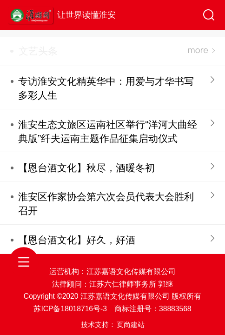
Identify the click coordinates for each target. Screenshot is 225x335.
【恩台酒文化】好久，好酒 (76, 239)
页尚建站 (131, 324)
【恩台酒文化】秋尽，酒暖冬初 (86, 167)
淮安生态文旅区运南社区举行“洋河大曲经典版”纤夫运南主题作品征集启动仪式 (107, 131)
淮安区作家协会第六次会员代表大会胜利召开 (106, 203)
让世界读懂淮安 (86, 15)
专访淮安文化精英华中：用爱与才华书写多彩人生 (106, 88)
